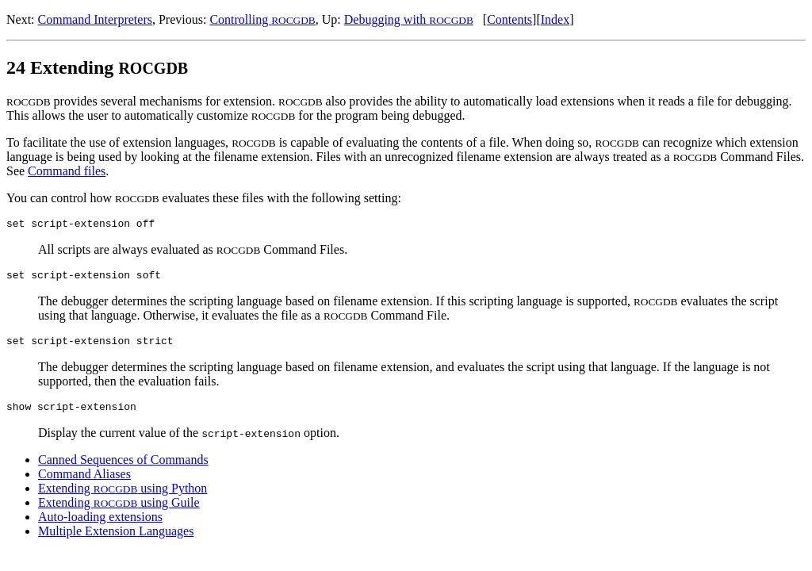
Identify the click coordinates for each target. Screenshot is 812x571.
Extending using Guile (119, 512)
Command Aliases (84, 483)
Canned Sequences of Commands (123, 469)
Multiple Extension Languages (115, 540)
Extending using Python (122, 497)
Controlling (262, 19)
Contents (509, 19)
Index (555, 19)
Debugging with (408, 19)
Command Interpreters (95, 19)
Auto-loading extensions (100, 526)
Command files (66, 171)
